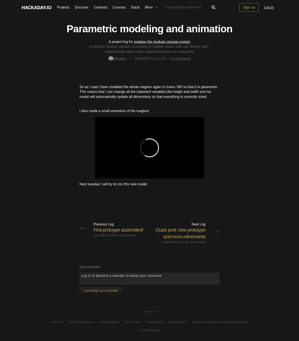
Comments (181, 58)
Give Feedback (109, 322)
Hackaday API (178, 322)
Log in (269, 7)
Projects (63, 7)
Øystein (117, 58)
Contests (100, 7)
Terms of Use (132, 322)
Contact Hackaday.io (81, 322)
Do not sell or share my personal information (220, 322)
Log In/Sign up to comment (101, 290)
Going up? (149, 311)
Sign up (249, 7)
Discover (81, 7)
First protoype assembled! (118, 230)
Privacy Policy (155, 322)
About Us (57, 322)
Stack (135, 7)
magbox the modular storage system (162, 42)
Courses (119, 7)
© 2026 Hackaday (149, 330)
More (153, 7)
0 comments (128, 235)
